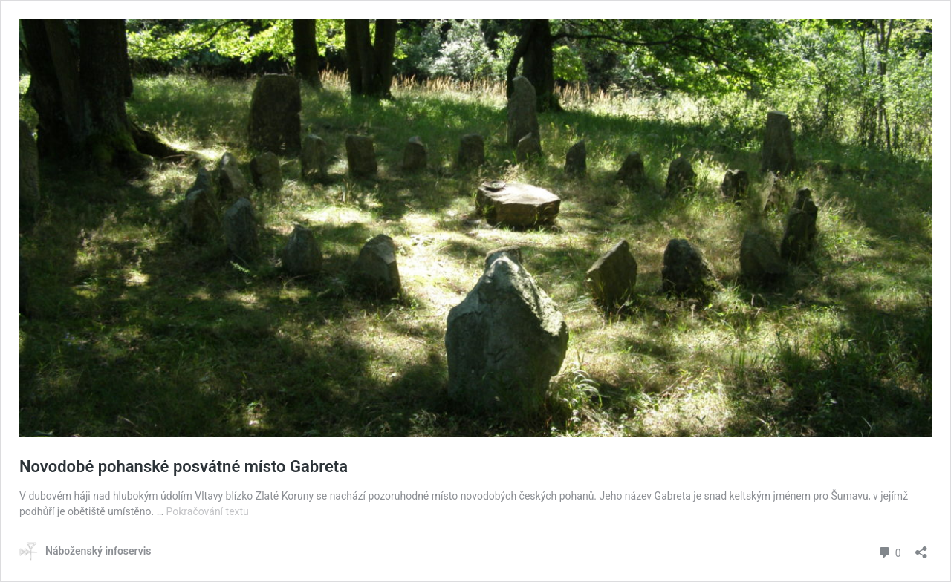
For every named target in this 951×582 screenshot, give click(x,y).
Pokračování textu (207, 511)
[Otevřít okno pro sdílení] (921, 547)
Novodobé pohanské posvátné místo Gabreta (183, 466)
